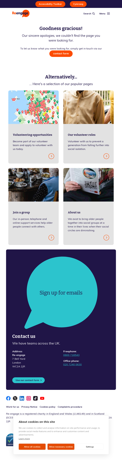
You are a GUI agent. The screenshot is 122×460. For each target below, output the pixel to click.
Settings (90, 446)
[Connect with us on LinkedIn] (22, 398)
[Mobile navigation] (104, 13)
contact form (61, 53)
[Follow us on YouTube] (42, 398)
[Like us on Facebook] (8, 398)
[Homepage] (20, 13)
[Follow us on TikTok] (35, 398)
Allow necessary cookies (61, 446)
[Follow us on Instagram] (28, 398)
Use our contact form (27, 380)
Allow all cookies (32, 446)
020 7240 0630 (72, 364)
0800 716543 (71, 355)
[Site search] (89, 13)
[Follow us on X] (15, 398)
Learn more (24, 438)
